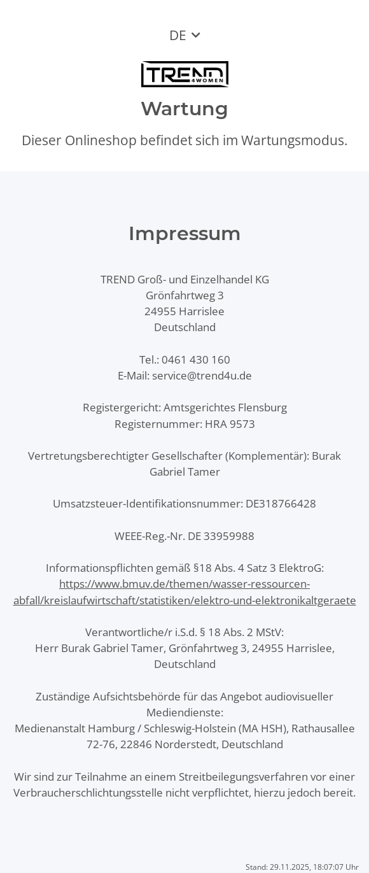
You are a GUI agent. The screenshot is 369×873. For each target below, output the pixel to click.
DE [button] (177, 35)
